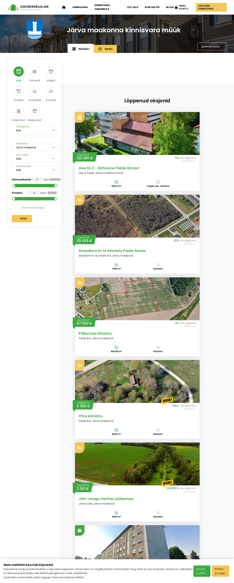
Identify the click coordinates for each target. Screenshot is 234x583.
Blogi (168, 7)
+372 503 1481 (216, 528)
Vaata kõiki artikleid (117, 486)
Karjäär (88, 528)
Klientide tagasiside (60, 546)
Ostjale (131, 7)
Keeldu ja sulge (221, 571)
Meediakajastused (59, 555)
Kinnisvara (80, 7)
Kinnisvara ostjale (20, 551)
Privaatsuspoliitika (96, 551)
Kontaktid (150, 7)
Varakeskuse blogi (59, 537)
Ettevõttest (54, 528)
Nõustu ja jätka (202, 571)
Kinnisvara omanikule (102, 7)
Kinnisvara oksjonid (21, 528)
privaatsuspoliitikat (71, 577)
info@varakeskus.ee (211, 537)
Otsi (23, 218)
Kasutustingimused (97, 542)
